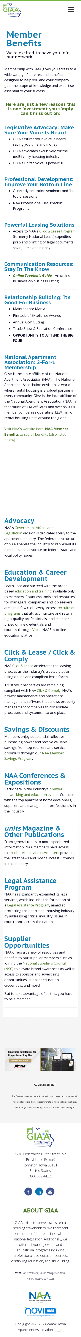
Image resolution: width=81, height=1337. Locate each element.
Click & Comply (48, 690)
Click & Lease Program (57, 231)
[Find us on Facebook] (28, 1191)
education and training (33, 591)
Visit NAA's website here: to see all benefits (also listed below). (36, 434)
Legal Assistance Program (28, 905)
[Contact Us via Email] (50, 1191)
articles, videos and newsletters (34, 852)
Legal (58, 1329)
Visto (36, 629)
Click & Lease (22, 665)
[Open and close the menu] (49, 9)
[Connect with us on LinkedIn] (39, 1191)
